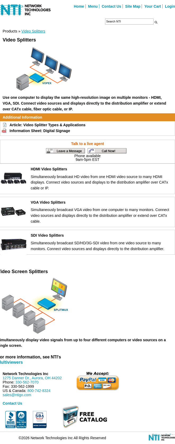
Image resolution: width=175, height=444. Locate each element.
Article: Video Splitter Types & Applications (48, 125)
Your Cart (152, 6)
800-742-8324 (38, 391)
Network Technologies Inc (25, 374)
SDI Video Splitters (47, 235)
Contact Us (111, 6)
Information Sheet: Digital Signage (40, 131)
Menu (93, 6)
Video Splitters (33, 31)
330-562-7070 (26, 382)
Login (170, 6)
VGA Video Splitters (48, 202)
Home (79, 6)
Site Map (133, 6)
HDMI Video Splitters (49, 169)
